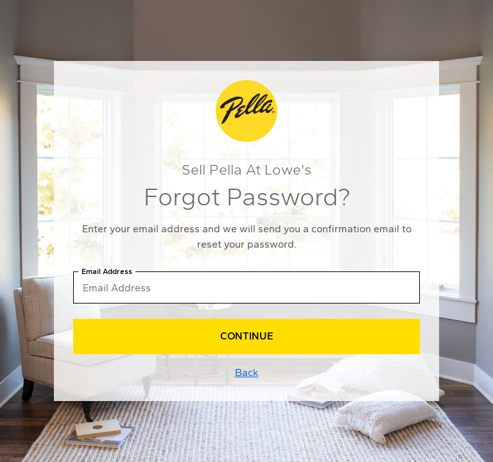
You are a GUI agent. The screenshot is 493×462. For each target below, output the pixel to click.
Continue (246, 336)
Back (247, 372)
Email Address (107, 272)
